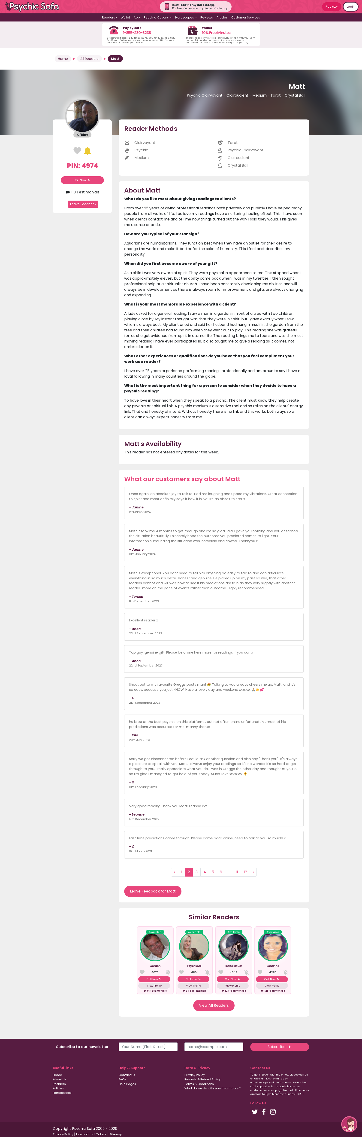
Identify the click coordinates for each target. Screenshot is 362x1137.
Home (63, 58)
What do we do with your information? (212, 1088)
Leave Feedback (83, 204)
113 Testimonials (82, 192)
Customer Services (245, 17)
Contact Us (127, 1075)
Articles (222, 17)
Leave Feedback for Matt (153, 891)
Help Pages (127, 1084)
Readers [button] (108, 17)
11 (237, 872)
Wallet (125, 17)
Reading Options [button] (156, 17)
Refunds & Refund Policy (202, 1079)
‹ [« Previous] (174, 872)
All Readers (89, 58)
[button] (349, 1124)
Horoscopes (62, 1093)
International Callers (91, 1134)
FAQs (122, 1079)
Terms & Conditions (199, 1084)
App (137, 17)
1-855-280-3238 (137, 32)
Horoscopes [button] (185, 17)
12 (245, 872)
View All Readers (214, 1005)
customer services (262, 1090)
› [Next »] (253, 872)
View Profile (154, 985)
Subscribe (280, 1046)
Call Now (82, 180)
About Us (59, 1079)
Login (351, 6)
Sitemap (115, 1134)
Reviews (206, 17)
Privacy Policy (194, 1075)
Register (332, 6)
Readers (59, 1084)
